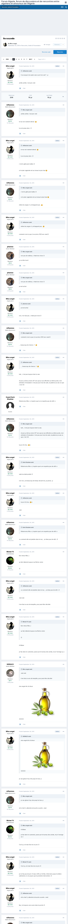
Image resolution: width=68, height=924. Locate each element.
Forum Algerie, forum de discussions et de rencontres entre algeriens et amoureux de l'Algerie (30, 2)
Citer (24, 88)
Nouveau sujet (46, 52)
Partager (47, 44)
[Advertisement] (22, 23)
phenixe (10, 247)
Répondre (60, 52)
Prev (7, 59)
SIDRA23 (10, 664)
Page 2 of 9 (41, 59)
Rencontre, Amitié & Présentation (31, 45)
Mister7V (10, 552)
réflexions (10, 105)
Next (30, 59)
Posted (26, 66)
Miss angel (13, 43)
